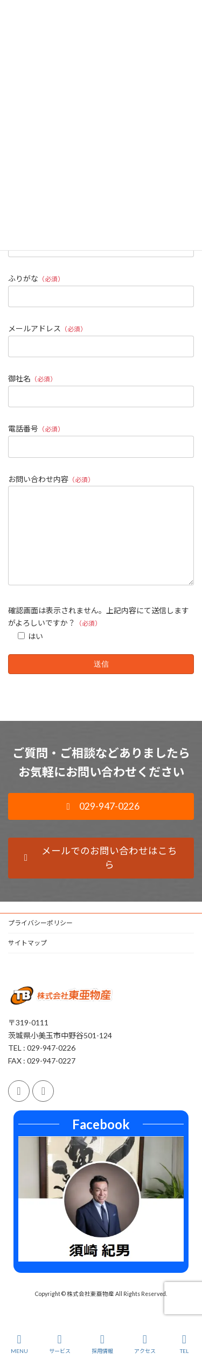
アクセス (145, 1344)
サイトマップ (27, 959)
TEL (184, 1344)
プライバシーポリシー (40, 939)
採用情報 (102, 1344)
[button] (101, 822)
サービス (60, 1344)
